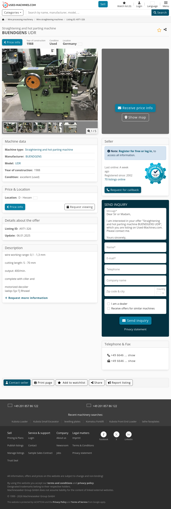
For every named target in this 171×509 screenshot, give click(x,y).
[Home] (20, 19)
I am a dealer (119, 304)
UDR (18, 163)
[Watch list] (124, 4)
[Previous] (6, 91)
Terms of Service (79, 502)
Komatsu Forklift (95, 421)
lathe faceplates (150, 421)
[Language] (152, 4)
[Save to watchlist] (159, 30)
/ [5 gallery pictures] (92, 131)
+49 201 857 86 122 (26, 406)
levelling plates (72, 421)
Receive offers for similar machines (133, 308)
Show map (135, 117)
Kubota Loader (20, 421)
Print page (43, 382)
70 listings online (115, 179)
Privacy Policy (59, 502)
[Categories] (12, 12)
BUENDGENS (34, 156)
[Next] (94, 91)
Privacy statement (135, 329)
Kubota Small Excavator (46, 421)
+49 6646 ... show (121, 355)
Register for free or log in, (136, 151)
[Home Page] (3, 19)
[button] (166, 4)
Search (160, 12)
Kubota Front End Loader (123, 421)
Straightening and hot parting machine (49, 149)
